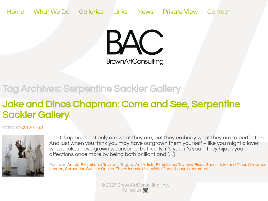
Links (120, 12)
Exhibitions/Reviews (99, 165)
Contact (218, 12)
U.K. (145, 169)
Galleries (91, 12)
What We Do (51, 12)
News (145, 12)
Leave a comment (191, 169)
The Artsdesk (128, 169)
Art (138, 165)
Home (15, 12)
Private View (180, 12)
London (56, 169)
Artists (73, 165)
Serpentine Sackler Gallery (89, 169)
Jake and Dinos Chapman (243, 165)
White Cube (161, 169)
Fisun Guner (206, 165)
